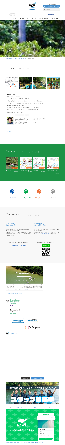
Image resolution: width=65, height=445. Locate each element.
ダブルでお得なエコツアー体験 (28, 289)
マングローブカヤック (22, 58)
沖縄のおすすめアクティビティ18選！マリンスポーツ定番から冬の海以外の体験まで (25, 442)
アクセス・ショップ (44, 18)
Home (7, 58)
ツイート (9, 131)
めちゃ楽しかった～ (24, 170)
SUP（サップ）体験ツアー (22, 285)
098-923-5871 (51, 15)
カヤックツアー (14, 18)
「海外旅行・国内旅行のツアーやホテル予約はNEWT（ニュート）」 (31, 408)
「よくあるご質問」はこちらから (42, 233)
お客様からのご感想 (13, 58)
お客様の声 (22, 18)
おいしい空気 (36, 170)
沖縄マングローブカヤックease (15, 293)
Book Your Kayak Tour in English (51, 6)
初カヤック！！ (10, 170)
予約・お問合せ (55, 18)
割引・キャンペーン (32, 18)
